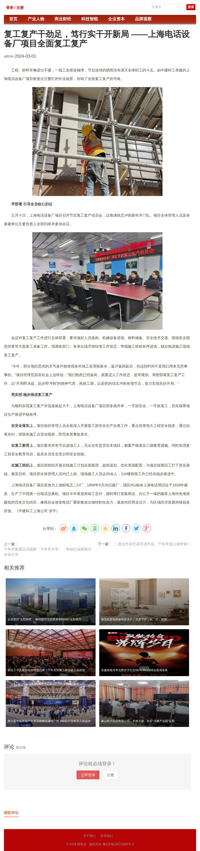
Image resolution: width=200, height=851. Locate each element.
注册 (110, 775)
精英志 (81, 844)
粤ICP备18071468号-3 (118, 844)
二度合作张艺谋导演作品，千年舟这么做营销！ (152, 544)
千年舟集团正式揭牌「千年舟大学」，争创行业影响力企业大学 (47, 551)
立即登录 (88, 775)
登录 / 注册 (15, 7)
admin (9, 56)
